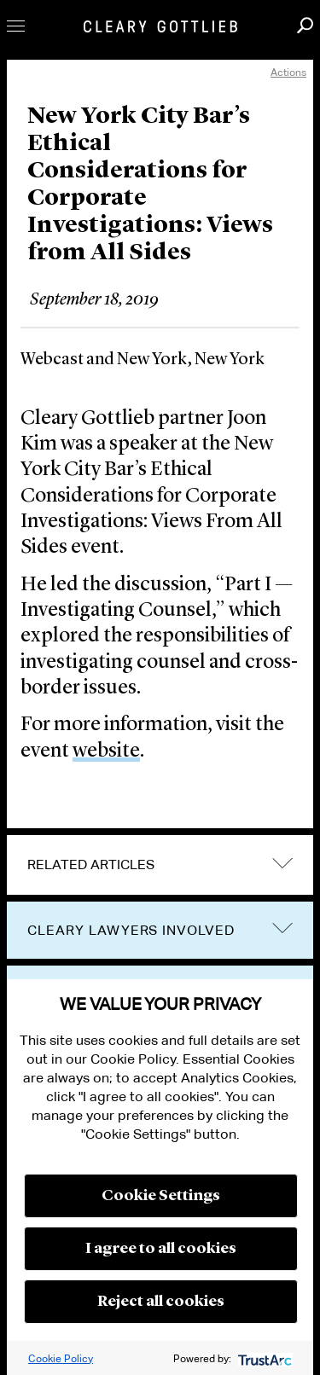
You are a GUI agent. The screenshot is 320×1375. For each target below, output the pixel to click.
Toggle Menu (16, 26)
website (106, 751)
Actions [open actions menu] (288, 72)
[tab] (160, 865)
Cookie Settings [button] (161, 1196)
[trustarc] (263, 1358)
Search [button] (305, 25)
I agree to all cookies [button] (160, 1248)
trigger (282, 928)
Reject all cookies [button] (160, 1301)
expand (282, 862)
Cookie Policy (60, 1358)
